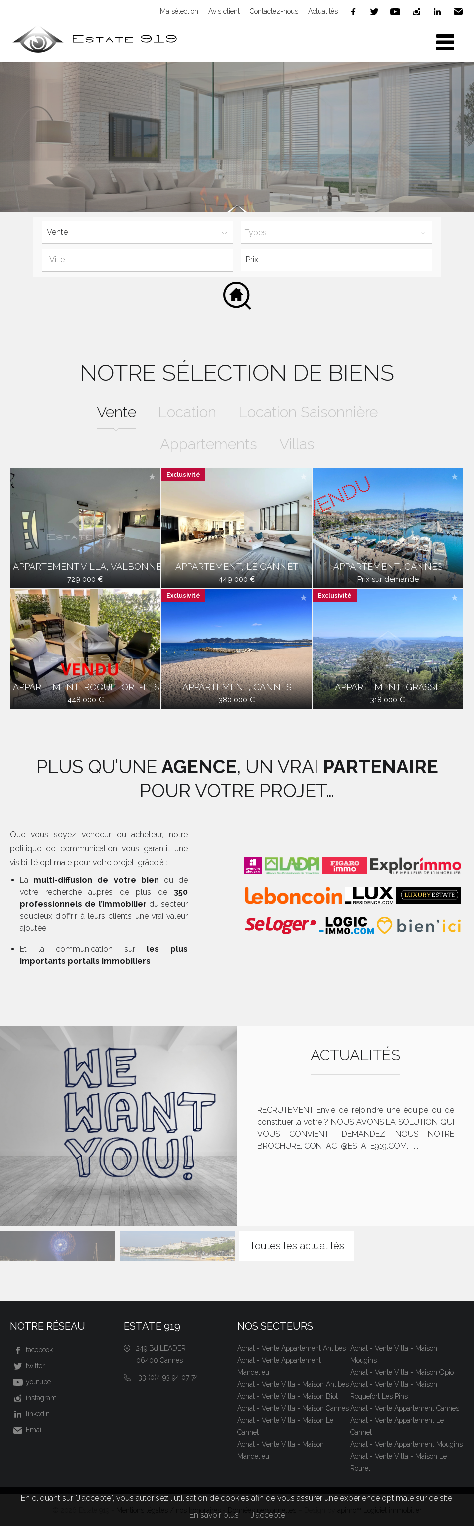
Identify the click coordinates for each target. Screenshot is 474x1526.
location (187, 412)
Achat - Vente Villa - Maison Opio (402, 1372)
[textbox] (143, 260)
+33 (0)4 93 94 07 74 (167, 1377)
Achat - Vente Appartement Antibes (291, 1348)
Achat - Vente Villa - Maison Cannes (293, 1408)
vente (116, 412)
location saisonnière (308, 412)
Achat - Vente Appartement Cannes (404, 1408)
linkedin (437, 12)
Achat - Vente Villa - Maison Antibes (293, 1384)
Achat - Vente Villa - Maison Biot (287, 1396)
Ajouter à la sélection (152, 476)
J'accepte (268, 1515)
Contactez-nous (274, 11)
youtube (395, 12)
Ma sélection (179, 11)
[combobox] (137, 260)
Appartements (208, 444)
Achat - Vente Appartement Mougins (406, 1444)
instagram (416, 12)
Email (458, 12)
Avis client (224, 11)
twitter (374, 12)
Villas (297, 444)
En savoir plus (214, 1515)
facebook (353, 12)
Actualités (323, 11)
